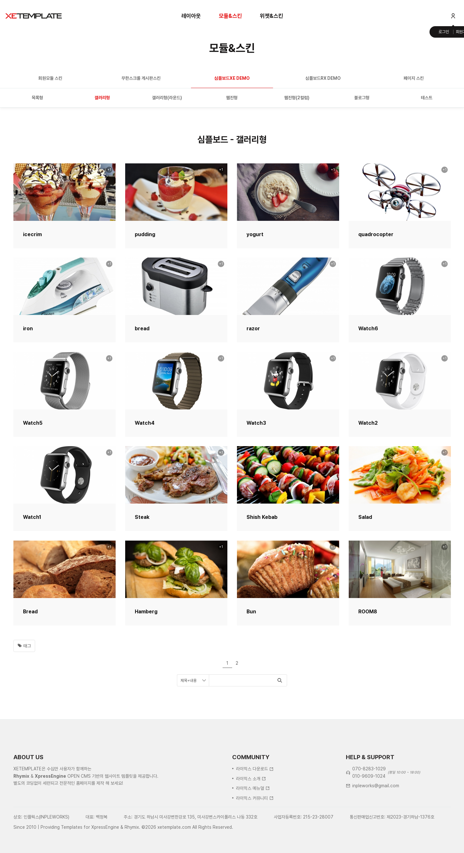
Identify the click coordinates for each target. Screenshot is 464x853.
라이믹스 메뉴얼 (253, 820)
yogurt (255, 234)
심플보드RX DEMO (323, 78)
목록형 (37, 97)
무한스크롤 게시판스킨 (141, 78)
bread (142, 328)
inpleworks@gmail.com (375, 818)
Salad (365, 517)
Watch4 (145, 423)
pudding (145, 234)
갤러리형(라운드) (167, 97)
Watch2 (368, 423)
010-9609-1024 (368, 808)
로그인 (443, 31)
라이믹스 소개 (251, 810)
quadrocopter (375, 234)
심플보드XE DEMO (232, 78)
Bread (30, 612)
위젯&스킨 (271, 15)
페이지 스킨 (414, 78)
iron (28, 328)
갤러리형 (102, 97)
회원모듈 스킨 (50, 78)
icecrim (32, 234)
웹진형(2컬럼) (296, 97)
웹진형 (232, 97)
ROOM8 (367, 612)
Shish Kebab (262, 517)
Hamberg (146, 612)
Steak (142, 517)
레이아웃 (191, 15)
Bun (251, 612)
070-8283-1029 (369, 801)
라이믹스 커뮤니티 (255, 830)
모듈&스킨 (230, 15)
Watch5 (32, 423)
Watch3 (256, 423)
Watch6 (368, 328)
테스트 (426, 97)
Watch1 (32, 517)
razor (253, 328)
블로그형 (361, 97)
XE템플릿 (33, 16)
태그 (24, 645)
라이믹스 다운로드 (255, 801)
